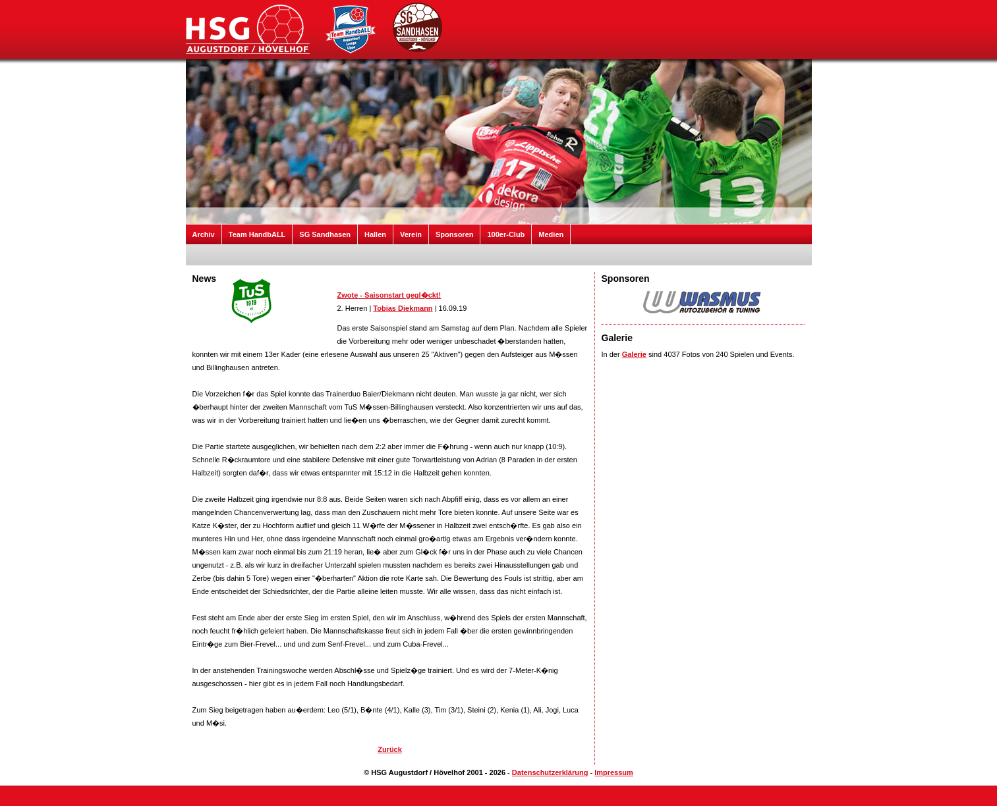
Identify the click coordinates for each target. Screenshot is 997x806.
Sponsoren (454, 234)
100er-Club (506, 234)
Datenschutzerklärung (550, 772)
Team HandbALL (257, 234)
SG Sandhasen (325, 234)
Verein (411, 234)
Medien (550, 234)
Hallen (375, 234)
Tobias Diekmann (402, 308)
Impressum (613, 772)
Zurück (390, 749)
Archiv (203, 234)
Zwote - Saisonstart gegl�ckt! (389, 295)
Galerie (634, 354)
